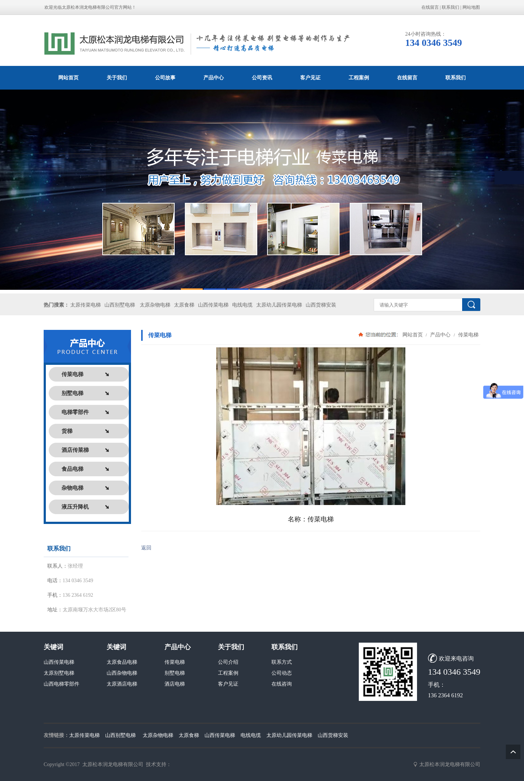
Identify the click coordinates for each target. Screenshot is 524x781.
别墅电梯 (174, 673)
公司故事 (165, 77)
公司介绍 (228, 662)
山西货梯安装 (321, 305)
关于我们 (117, 77)
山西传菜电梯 (213, 305)
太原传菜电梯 (85, 305)
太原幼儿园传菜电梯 (279, 305)
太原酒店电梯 (122, 684)
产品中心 (213, 77)
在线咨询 (281, 684)
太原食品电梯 (122, 662)
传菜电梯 (468, 335)
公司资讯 (262, 77)
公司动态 (281, 673)
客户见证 (310, 77)
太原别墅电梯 (59, 673)
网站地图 (471, 7)
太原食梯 (184, 305)
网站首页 (68, 77)
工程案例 (359, 77)
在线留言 (430, 7)
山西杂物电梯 (122, 673)
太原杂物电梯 (155, 305)
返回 (146, 548)
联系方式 (281, 662)
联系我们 (450, 7)
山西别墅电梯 (119, 305)
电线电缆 (242, 305)
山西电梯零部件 (61, 684)
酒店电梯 (174, 684)
